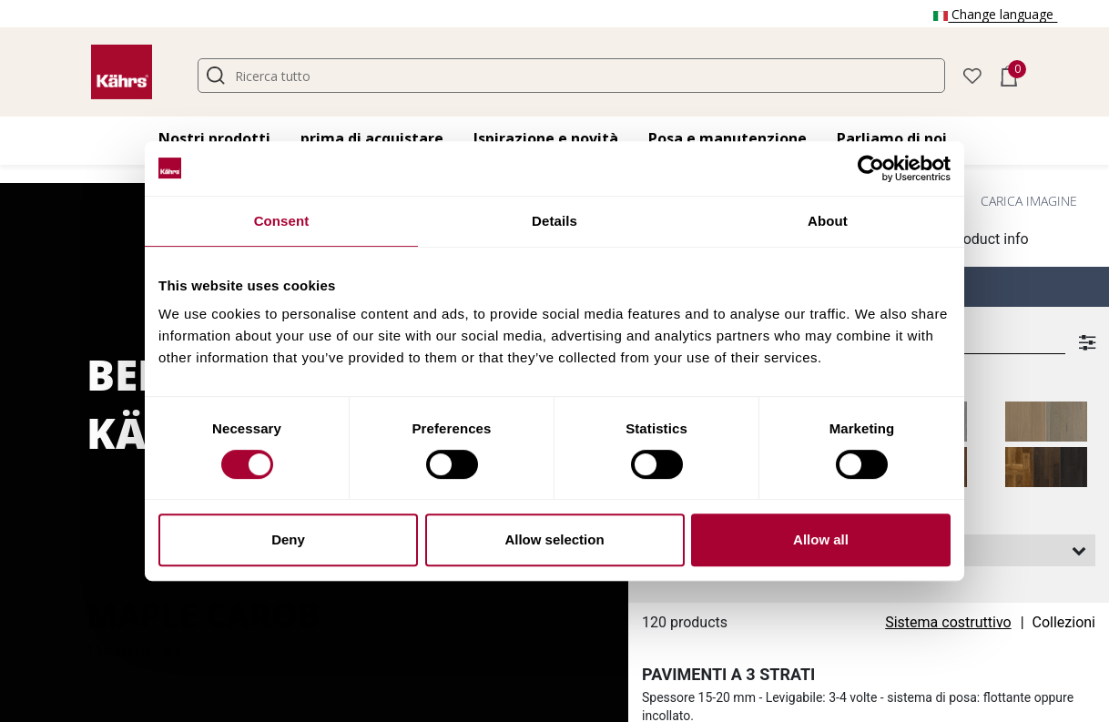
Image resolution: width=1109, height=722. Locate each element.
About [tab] (828, 221)
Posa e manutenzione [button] (727, 138)
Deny (288, 539)
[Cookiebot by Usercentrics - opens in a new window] (871, 168)
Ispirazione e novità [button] (545, 138)
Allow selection (554, 539)
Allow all (821, 539)
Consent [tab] (282, 221)
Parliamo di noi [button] (892, 138)
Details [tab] (554, 221)
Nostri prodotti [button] (214, 138)
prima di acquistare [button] (371, 138)
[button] (972, 74)
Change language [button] (995, 14)
